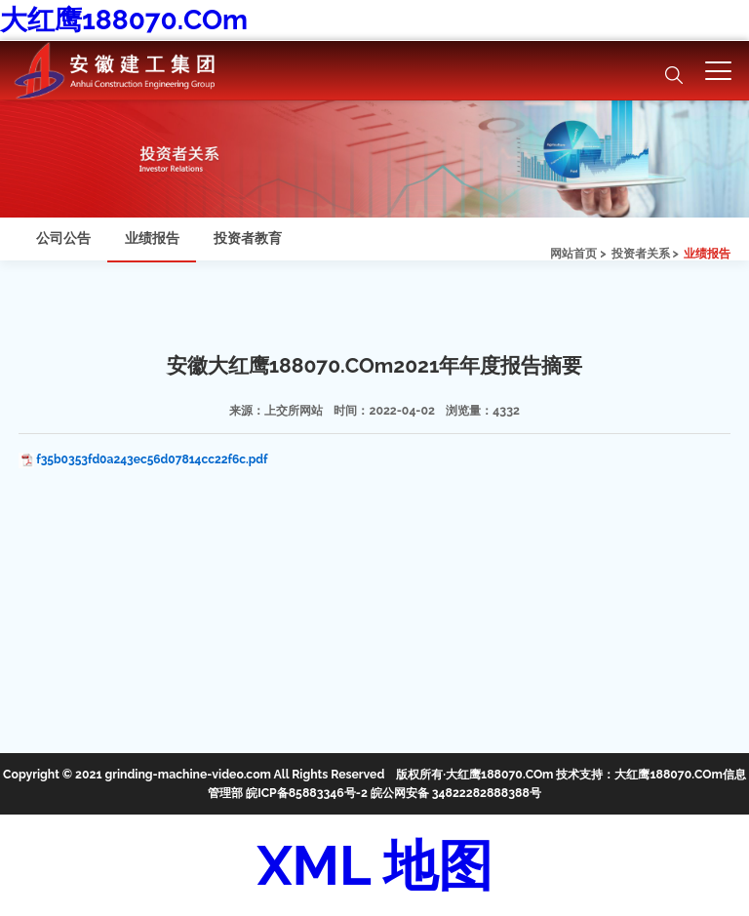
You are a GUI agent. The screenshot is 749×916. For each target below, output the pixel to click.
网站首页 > (578, 253)
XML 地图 (374, 865)
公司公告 (63, 238)
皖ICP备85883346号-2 (307, 792)
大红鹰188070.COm (124, 20)
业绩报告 (707, 253)
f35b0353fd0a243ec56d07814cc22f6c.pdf (151, 459)
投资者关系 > (645, 253)
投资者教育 (248, 238)
